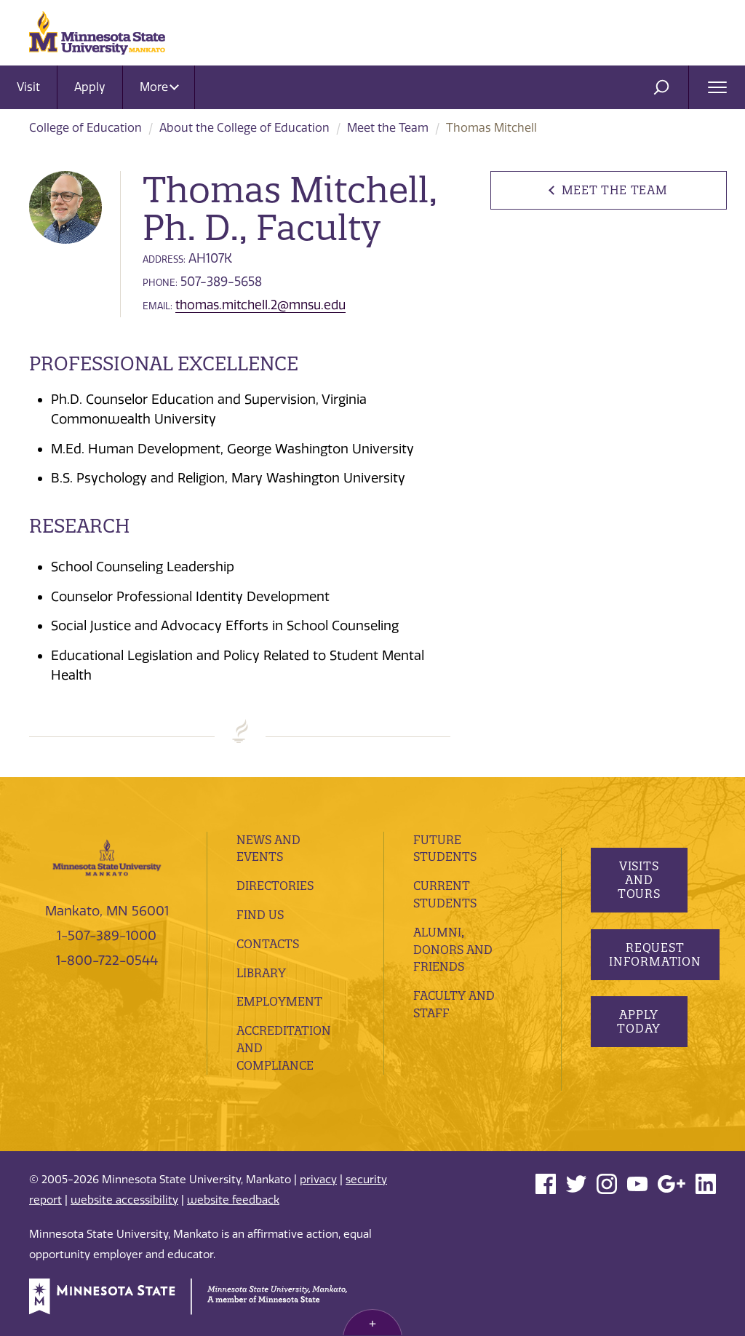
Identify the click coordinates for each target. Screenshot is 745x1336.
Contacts (267, 944)
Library (261, 973)
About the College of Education (244, 128)
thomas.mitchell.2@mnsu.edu (260, 305)
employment (279, 1001)
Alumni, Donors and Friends (453, 949)
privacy (318, 1179)
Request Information (655, 954)
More (159, 87)
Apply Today (639, 1021)
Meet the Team (388, 128)
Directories (275, 885)
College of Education (85, 128)
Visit (28, 87)
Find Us (260, 914)
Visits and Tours (638, 880)
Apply (89, 87)
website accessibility (124, 1199)
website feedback (233, 1199)
